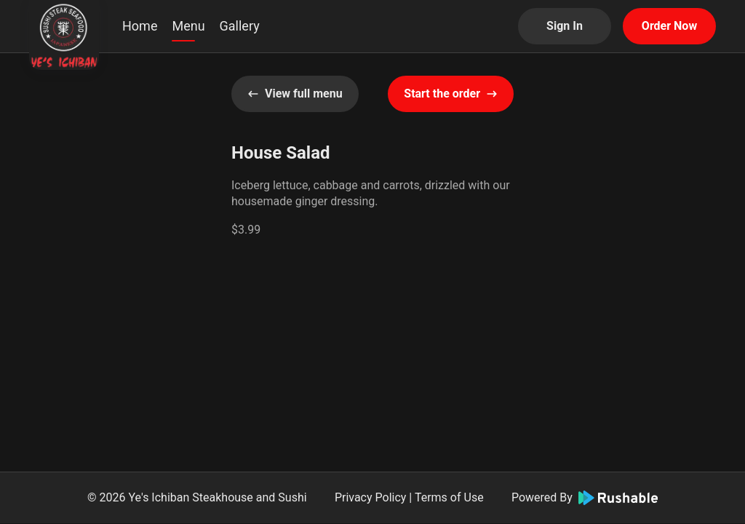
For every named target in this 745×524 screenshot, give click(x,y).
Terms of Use (449, 497)
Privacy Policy (371, 497)
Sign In (564, 26)
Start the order (451, 93)
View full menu (295, 93)
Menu (188, 25)
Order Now (669, 26)
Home (139, 25)
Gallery (240, 25)
